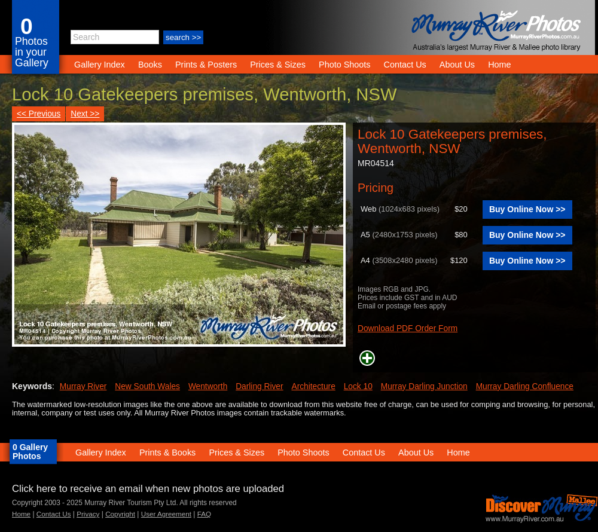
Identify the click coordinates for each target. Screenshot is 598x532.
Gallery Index (99, 64)
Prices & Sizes (278, 64)
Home (499, 64)
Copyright (120, 514)
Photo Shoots (344, 64)
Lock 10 (358, 386)
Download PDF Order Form (407, 328)
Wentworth (207, 386)
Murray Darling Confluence (524, 386)
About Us (457, 64)
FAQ (204, 514)
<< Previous (38, 113)
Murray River (83, 386)
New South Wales (147, 386)
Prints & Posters (207, 64)
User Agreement (166, 514)
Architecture (313, 386)
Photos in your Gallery (31, 52)
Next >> (85, 113)
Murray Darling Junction (424, 386)
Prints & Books (167, 452)
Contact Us (405, 64)
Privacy (88, 514)
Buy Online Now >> (527, 209)
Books (150, 64)
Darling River (259, 386)
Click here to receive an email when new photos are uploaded (148, 488)
